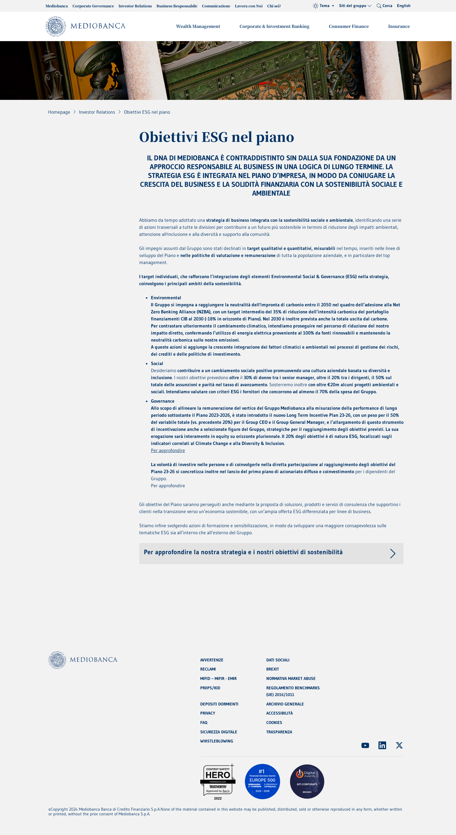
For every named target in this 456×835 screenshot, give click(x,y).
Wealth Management (200, 26)
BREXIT (272, 668)
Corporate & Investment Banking (276, 26)
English (403, 5)
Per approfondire (168, 451)
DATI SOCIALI (278, 659)
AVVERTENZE (211, 659)
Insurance (399, 26)
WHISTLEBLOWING (216, 741)
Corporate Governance (93, 5)
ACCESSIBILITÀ (279, 713)
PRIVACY (207, 713)
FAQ (203, 722)
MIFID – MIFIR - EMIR (218, 678)
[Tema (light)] (323, 6)
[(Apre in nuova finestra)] (365, 745)
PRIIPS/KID (210, 687)
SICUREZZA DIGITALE (218, 732)
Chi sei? (274, 5)
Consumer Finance (350, 26)
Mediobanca (57, 5)
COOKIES (274, 722)
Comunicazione (216, 5)
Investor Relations (135, 5)
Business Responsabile (177, 5)
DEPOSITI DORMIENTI (219, 703)
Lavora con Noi (249, 5)
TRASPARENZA (279, 732)
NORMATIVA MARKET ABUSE (291, 678)
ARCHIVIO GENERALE (285, 703)
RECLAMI (208, 668)
